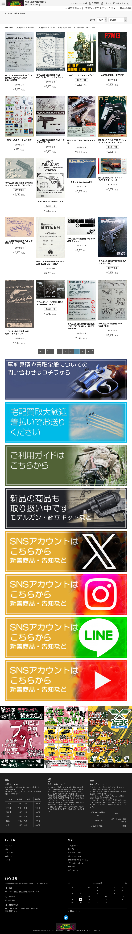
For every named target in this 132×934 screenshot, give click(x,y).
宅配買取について (74, 852)
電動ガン (8, 856)
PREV (50, 351)
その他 (7, 859)
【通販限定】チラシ (65, 27)
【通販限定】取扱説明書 (25, 27)
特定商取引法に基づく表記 (78, 859)
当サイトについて (74, 856)
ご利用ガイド (73, 845)
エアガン (8, 845)
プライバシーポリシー (76, 863)
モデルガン (9, 852)
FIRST (41, 351)
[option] (97, 893)
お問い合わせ (73, 870)
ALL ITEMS (8, 13)
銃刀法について (74, 849)
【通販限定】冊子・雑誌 (85, 27)
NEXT (90, 351)
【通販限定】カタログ (46, 27)
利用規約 (71, 866)
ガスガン (8, 849)
